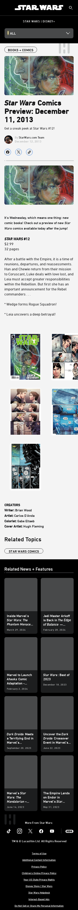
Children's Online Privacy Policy (39, 872)
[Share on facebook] (7, 152)
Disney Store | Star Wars (39, 885)
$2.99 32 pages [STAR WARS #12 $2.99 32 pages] (17, 244)
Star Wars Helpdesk (39, 892)
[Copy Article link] (29, 152)
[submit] (71, 8)
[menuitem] (6, 8)
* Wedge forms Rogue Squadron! (30, 304)
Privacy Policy (39, 866)
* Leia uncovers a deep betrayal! (30, 314)
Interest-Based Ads (39, 899)
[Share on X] (18, 152)
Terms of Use (39, 853)
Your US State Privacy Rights (39, 879)
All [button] (13, 33)
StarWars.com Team (31, 137)
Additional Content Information (39, 859)
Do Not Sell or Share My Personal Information (39, 905)
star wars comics (24, 551)
